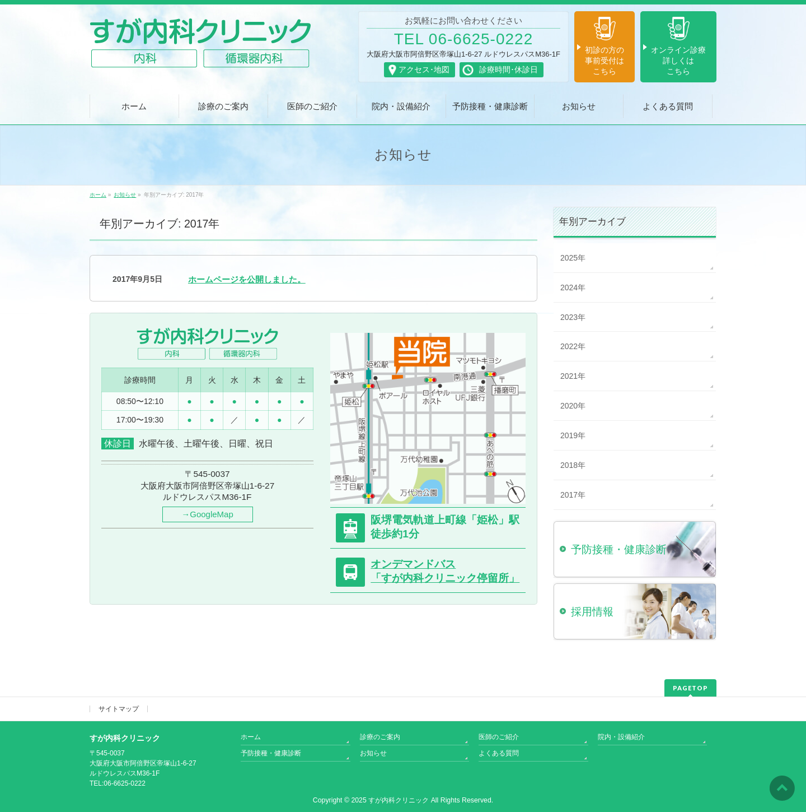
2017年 (572, 494)
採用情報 (592, 612)
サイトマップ (119, 709)
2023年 (572, 317)
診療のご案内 (380, 737)
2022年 (572, 346)
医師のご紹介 (499, 737)
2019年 (572, 435)
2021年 (572, 376)
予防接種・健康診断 (271, 753)
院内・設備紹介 (621, 737)
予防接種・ (619, 549)
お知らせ (373, 753)
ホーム (251, 737)
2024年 (572, 287)
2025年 (572, 257)
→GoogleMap (207, 514)
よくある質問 (499, 753)
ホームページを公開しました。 (247, 279)
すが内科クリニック (398, 800)
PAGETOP (690, 688)
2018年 (572, 465)
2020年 (572, 405)
